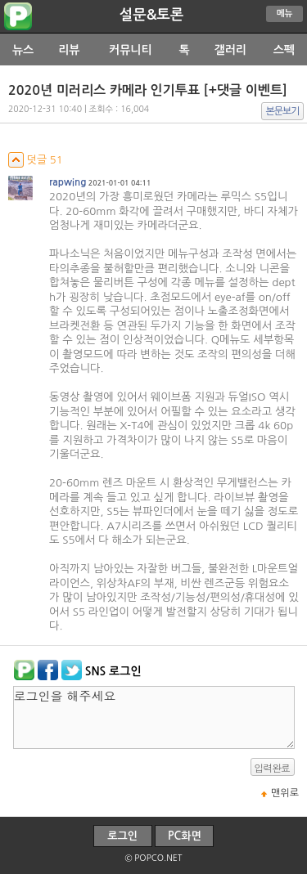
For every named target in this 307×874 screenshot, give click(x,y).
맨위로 (285, 793)
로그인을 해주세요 (154, 717)
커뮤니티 (130, 50)
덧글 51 (35, 160)
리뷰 (68, 50)
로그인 (122, 836)
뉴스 (23, 50)
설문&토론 (152, 14)
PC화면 (184, 836)
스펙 (284, 50)
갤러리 (230, 50)
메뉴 (285, 13)
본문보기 (283, 111)
